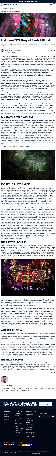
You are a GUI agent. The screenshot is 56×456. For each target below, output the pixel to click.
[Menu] (54, 8)
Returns (6, 416)
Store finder (18, 423)
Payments (29, 429)
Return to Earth (19, 418)
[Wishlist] (54, 4)
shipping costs (33, 451)
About (17, 416)
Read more (3, 392)
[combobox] (26, 8)
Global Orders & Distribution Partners (19, 430)
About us (6, 452)
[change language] (50, 4)
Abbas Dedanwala (9, 48)
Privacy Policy (30, 427)
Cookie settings (30, 436)
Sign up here (45, 404)
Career (17, 426)
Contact (6, 419)
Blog (11, 452)
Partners (17, 421)
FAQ (5, 414)
